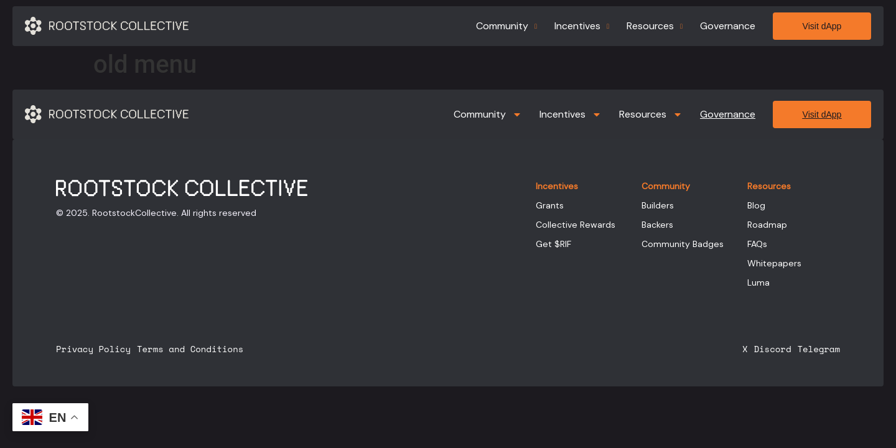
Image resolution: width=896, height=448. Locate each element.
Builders (658, 205)
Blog (756, 205)
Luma (758, 282)
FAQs (757, 244)
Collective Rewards (575, 224)
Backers (657, 224)
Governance (727, 25)
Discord (772, 348)
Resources (655, 25)
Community (506, 25)
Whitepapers (774, 263)
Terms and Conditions (190, 348)
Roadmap (767, 224)
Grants (550, 205)
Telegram (818, 348)
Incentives (581, 25)
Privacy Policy (93, 348)
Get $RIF (553, 244)
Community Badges (683, 244)
